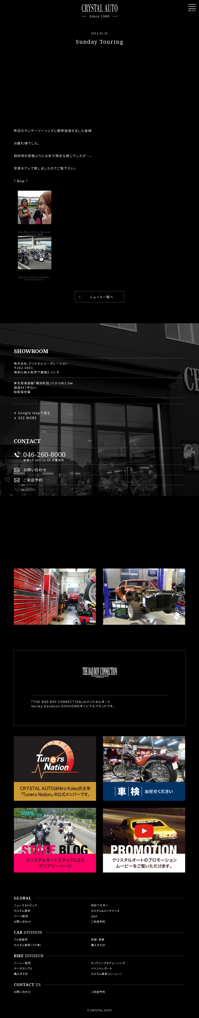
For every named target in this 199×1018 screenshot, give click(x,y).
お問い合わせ (35, 469)
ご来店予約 (33, 480)
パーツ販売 (21, 916)
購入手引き (98, 945)
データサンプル (23, 968)
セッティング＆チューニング (108, 963)
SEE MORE (27, 418)
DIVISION (28, 932)
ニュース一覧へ (101, 297)
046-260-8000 (44, 454)
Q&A (94, 916)
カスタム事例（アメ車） (28, 945)
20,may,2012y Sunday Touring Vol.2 (34, 278)
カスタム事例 (22, 911)
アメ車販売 (21, 939)
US (27, 985)
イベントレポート (101, 968)
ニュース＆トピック (25, 905)
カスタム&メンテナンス (105, 911)
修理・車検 (97, 939)
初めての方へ (99, 905)
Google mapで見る (34, 413)
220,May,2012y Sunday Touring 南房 (34, 233)
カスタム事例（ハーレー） (106, 974)
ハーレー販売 (22, 963)
